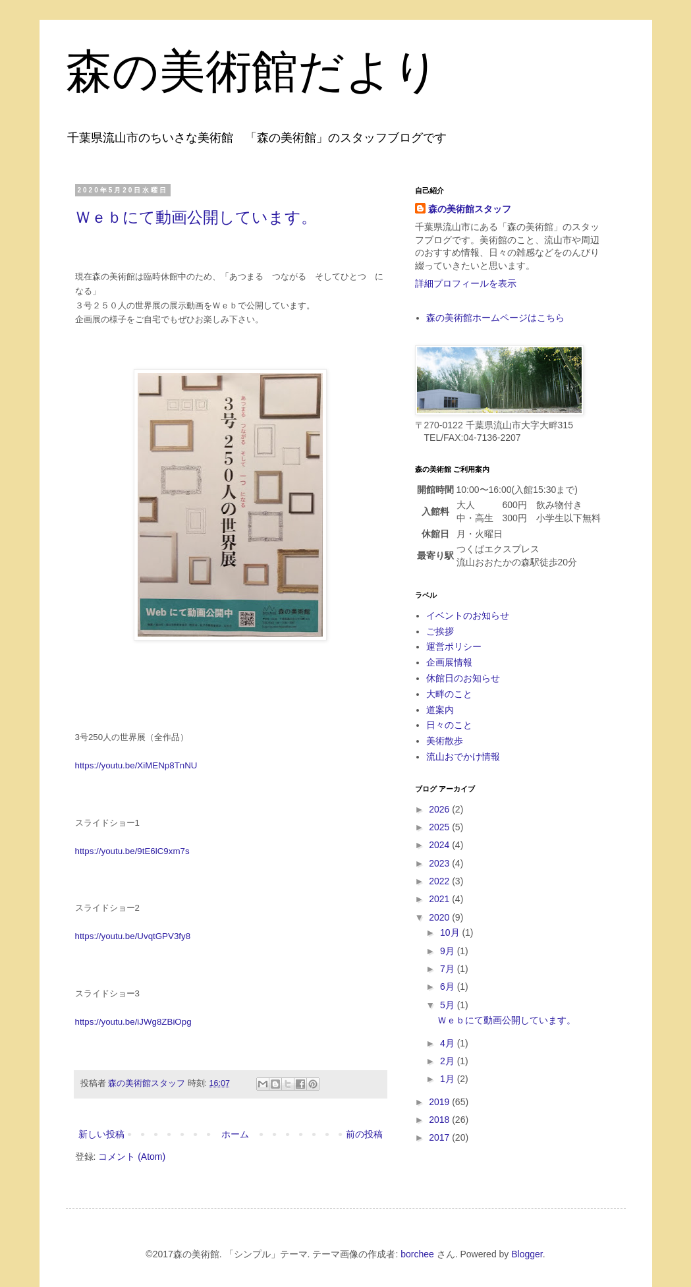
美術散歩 (444, 740)
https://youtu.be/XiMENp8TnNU (136, 765)
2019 (440, 1102)
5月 (448, 1005)
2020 (440, 917)
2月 (448, 1061)
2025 (440, 827)
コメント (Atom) (131, 1156)
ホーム (235, 1134)
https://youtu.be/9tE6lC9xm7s (132, 851)
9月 (448, 951)
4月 (448, 1043)
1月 (448, 1078)
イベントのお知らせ (467, 615)
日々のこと (449, 725)
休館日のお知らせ (463, 678)
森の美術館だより (253, 71)
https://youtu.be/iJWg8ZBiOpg (133, 1022)
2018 (440, 1119)
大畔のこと (449, 694)
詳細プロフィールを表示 (465, 283)
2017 (440, 1137)
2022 (440, 881)
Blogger (526, 1254)
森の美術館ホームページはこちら (495, 317)
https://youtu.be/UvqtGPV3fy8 (133, 936)
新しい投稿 (101, 1134)
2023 (440, 863)
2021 (440, 899)
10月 (451, 932)
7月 (448, 968)
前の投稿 (364, 1134)
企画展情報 (449, 662)
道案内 (440, 709)
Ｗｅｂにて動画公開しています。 (196, 217)
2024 (440, 845)
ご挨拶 (440, 631)
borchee (417, 1254)
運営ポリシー (454, 646)
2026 (440, 809)
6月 (448, 986)
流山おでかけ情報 (463, 756)
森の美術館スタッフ (469, 209)
